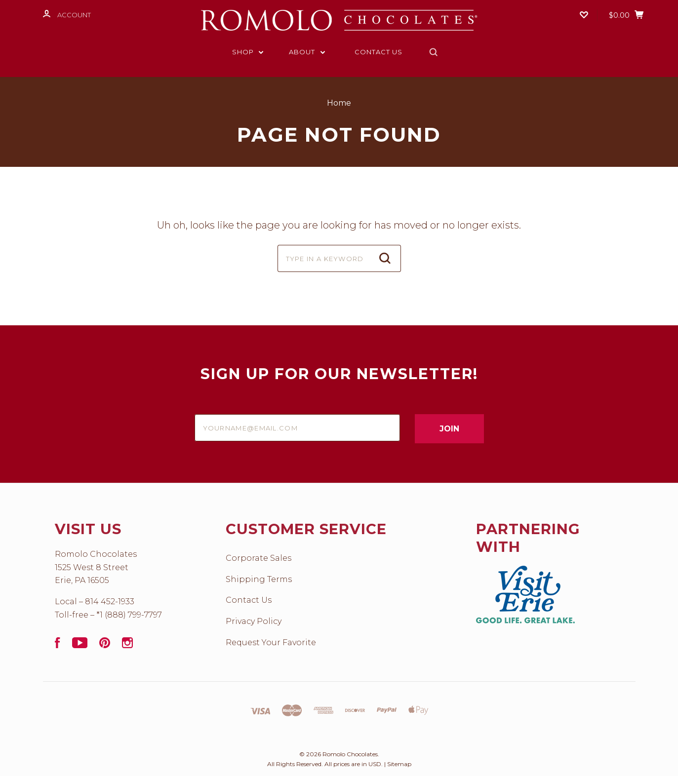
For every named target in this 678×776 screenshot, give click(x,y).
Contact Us (378, 52)
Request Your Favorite (271, 642)
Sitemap (399, 764)
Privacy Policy (253, 621)
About (307, 52)
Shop (248, 52)
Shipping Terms (259, 579)
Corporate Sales (258, 558)
